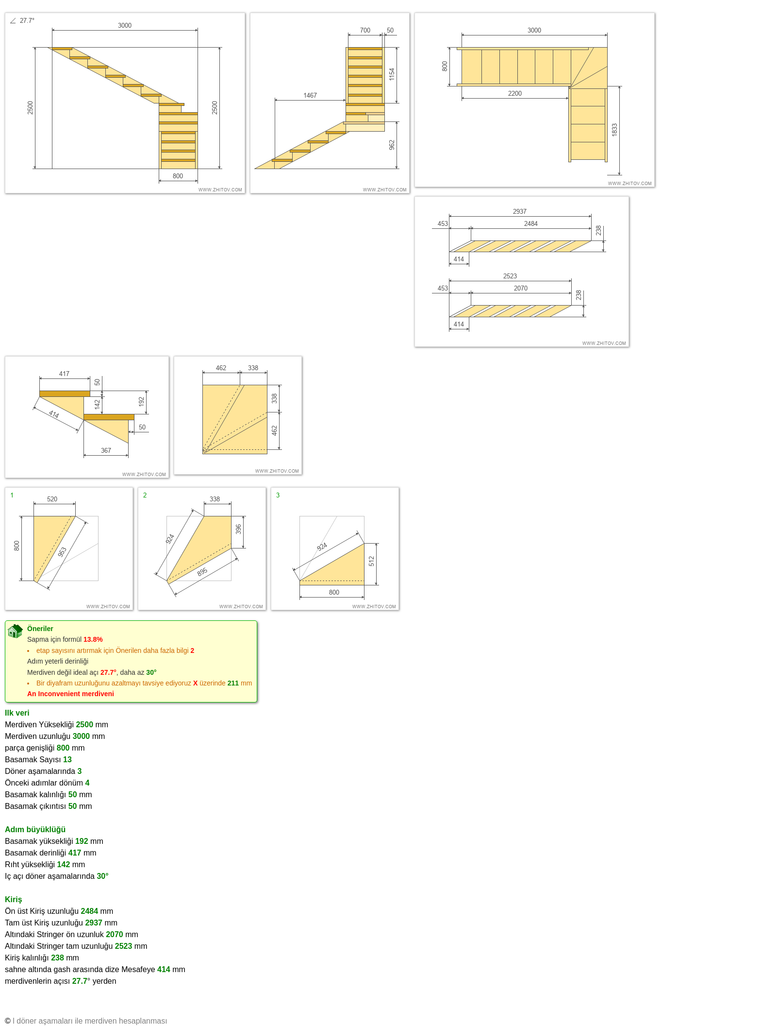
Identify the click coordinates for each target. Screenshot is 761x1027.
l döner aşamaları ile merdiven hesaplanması (90, 1021)
